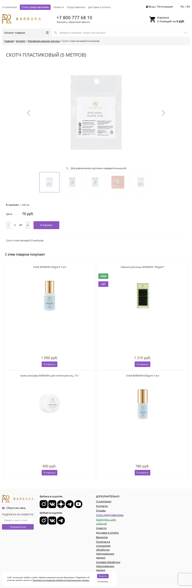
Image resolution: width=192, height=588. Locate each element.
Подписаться (18, 527)
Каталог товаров (26, 32)
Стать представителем (35, 7)
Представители (76, 7)
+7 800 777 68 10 (74, 17)
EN (188, 6)
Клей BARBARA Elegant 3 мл (142, 375)
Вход (152, 6)
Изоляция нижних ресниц (44, 41)
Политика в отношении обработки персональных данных (61, 580)
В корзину (49, 364)
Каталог (21, 41)
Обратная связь (14, 508)
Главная (9, 41)
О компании (9, 7)
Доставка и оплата (99, 7)
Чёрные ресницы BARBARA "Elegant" (142, 267)
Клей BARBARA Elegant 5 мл (49, 267)
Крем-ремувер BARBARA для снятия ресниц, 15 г (49, 375)
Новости (59, 7)
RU (182, 6)
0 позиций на (170, 19)
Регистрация (165, 6)
